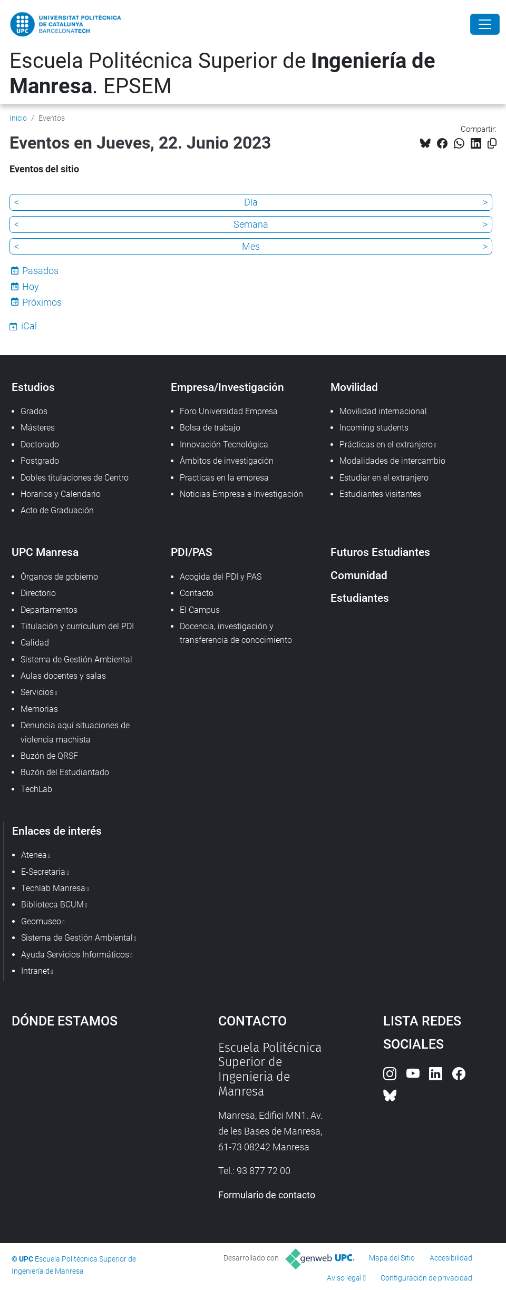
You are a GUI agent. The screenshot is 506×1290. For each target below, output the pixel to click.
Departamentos (49, 610)
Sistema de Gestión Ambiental (76, 659)
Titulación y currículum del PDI (77, 626)
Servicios (37, 692)
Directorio (38, 593)
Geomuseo (41, 921)
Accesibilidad (451, 1258)
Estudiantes (359, 597)
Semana (250, 224)
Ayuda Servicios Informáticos (75, 955)
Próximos (42, 302)
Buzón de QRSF (49, 756)
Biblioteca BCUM (52, 905)
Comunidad (358, 575)
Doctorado (40, 444)
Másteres (38, 428)
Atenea (34, 855)
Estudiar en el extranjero (384, 478)
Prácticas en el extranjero (386, 444)
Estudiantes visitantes (380, 494)
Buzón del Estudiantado (65, 772)
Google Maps (88, 1120)
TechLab (36, 789)
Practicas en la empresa (224, 478)
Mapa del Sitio (392, 1258)
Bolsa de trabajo (210, 428)
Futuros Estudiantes (380, 552)
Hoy (30, 286)
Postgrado (40, 461)
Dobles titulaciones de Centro (75, 478)
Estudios (33, 387)
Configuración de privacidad (426, 1278)
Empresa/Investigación (227, 387)
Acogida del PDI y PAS (220, 577)
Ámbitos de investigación (227, 461)
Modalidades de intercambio (392, 461)
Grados (34, 411)
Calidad (35, 643)
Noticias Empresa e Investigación (241, 494)
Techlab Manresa (53, 888)
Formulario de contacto (266, 1194)
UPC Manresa (45, 552)
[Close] (485, 24)
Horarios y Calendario (61, 494)
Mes (251, 246)
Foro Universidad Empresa (229, 411)
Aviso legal (344, 1278)
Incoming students (373, 428)
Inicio (18, 118)
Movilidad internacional (383, 411)
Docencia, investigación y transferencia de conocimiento (236, 633)
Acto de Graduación (57, 510)
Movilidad (354, 387)
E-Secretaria (43, 872)
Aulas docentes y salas (63, 676)
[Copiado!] (492, 144)
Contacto (196, 593)
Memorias (39, 709)
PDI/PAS (191, 552)
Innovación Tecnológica (224, 444)
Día (251, 202)
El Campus (200, 610)
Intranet (35, 971)
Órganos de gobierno (59, 577)
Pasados (40, 270)
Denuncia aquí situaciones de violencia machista (75, 732)
